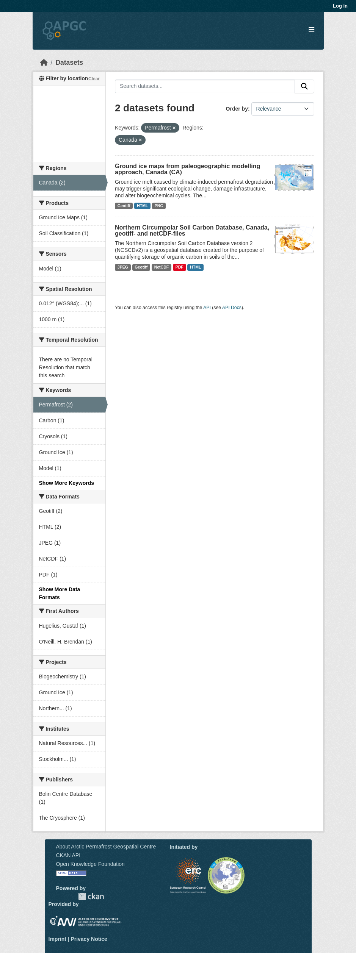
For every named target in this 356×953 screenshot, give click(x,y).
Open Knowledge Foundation (90, 864)
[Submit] (304, 86)
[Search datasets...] (205, 86)
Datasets (69, 62)
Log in (340, 6)
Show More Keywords (66, 483)
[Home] (44, 62)
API (207, 307)
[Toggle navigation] (311, 30)
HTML (142, 205)
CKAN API (68, 855)
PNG (159, 205)
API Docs (232, 307)
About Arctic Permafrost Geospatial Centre (106, 847)
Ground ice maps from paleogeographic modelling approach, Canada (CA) (187, 169)
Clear (94, 78)
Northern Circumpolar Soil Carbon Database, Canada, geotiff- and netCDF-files (192, 230)
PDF (179, 267)
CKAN (91, 896)
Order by (237, 109)
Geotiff (124, 205)
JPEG (123, 267)
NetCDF (161, 267)
